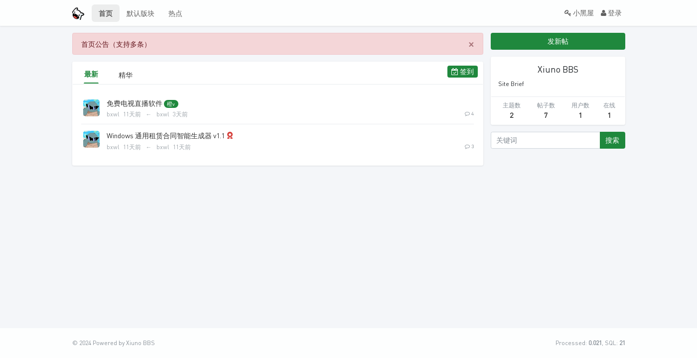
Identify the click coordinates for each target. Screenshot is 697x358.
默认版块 (140, 13)
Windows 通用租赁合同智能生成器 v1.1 (166, 135)
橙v (171, 104)
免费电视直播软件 (134, 103)
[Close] (471, 43)
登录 (611, 12)
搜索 (612, 140)
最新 (91, 74)
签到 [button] (462, 71)
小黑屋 (579, 12)
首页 (106, 13)
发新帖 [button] (558, 41)
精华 (123, 75)
